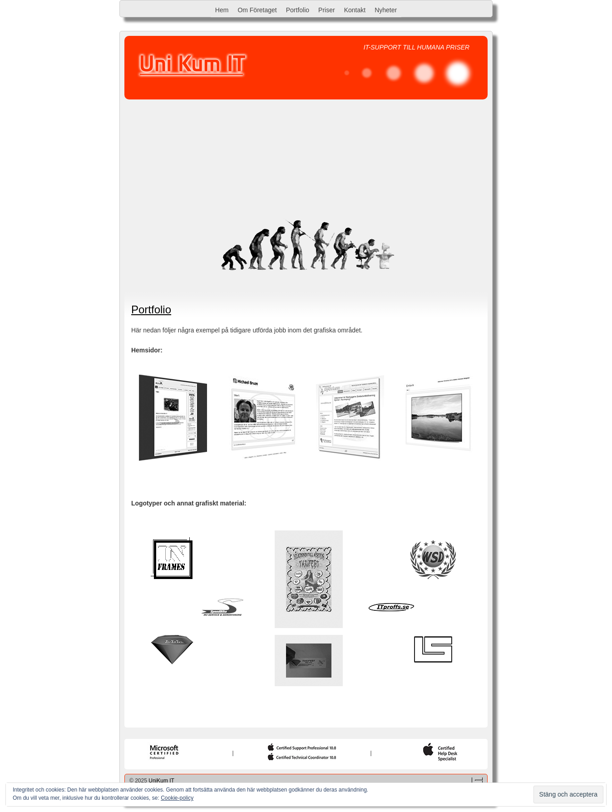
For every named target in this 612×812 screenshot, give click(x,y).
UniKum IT (161, 780)
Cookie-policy (177, 798)
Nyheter (386, 10)
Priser (326, 10)
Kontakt (354, 10)
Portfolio (297, 10)
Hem (222, 10)
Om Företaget (256, 10)
